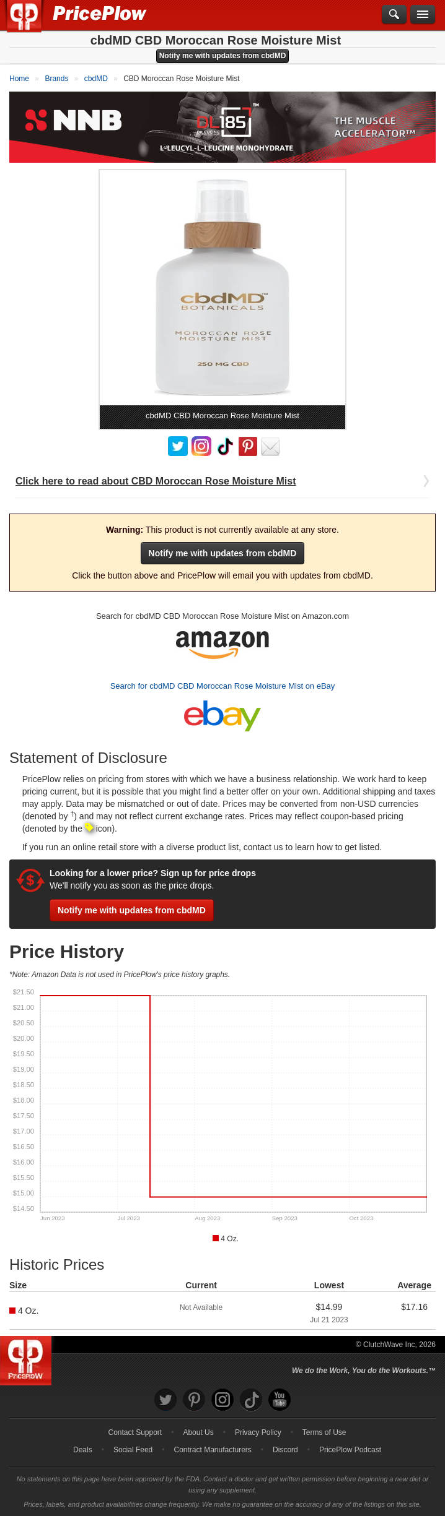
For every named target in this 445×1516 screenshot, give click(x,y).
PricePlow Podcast (350, 1449)
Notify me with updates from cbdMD (222, 55)
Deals (82, 1449)
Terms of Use (324, 1432)
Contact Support (135, 1432)
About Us (198, 1432)
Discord (285, 1449)
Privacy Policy (258, 1432)
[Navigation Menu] (423, 15)
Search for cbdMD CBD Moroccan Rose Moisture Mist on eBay (222, 686)
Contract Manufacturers (212, 1449)
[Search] (394, 15)
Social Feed (132, 1449)
